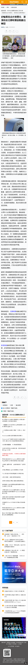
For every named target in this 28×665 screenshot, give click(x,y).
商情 (8, 7)
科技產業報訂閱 (19, 642)
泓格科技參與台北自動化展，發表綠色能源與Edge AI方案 (14, 449)
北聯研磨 (13, 311)
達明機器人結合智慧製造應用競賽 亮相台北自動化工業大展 (13, 485)
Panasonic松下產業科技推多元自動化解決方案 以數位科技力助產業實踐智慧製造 (13, 440)
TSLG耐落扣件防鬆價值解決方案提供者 (13, 473)
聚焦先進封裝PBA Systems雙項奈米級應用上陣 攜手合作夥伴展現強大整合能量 (13, 460)
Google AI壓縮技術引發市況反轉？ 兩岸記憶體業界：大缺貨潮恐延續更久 (14, 540)
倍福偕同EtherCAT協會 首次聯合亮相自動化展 (13, 503)
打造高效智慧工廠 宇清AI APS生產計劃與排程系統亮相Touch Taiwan (15, 601)
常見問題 (14, 644)
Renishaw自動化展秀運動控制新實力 (12, 435)
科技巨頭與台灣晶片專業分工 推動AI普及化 (15, 595)
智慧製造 (5, 405)
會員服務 (13, 642)
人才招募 (19, 644)
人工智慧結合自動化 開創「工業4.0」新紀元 (13, 431)
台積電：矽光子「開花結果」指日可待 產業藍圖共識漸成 (15, 546)
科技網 (2, 7)
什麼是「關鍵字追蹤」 (9, 411)
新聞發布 (9, 642)
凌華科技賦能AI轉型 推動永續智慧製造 (12, 481)
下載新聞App (7, 648)
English (17, 646)
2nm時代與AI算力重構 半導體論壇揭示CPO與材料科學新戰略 (15, 606)
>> (17, 522)
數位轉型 (18, 405)
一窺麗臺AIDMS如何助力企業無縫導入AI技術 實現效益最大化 (14, 425)
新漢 (12, 405)
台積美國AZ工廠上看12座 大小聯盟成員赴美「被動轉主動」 (14, 551)
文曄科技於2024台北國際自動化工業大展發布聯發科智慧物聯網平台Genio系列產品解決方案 (13, 491)
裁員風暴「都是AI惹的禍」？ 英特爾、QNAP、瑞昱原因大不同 (14, 535)
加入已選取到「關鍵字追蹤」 (10, 408)
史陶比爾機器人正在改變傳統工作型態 (12, 470)
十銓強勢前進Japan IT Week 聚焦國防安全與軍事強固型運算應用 (15, 612)
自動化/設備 (14, 7)
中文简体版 (11, 646)
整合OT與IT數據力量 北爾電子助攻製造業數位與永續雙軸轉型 (13, 514)
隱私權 (9, 644)
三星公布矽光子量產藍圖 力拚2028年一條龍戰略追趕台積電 (14, 556)
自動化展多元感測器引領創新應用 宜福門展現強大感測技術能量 (13, 498)
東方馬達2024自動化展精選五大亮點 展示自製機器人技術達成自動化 (13, 420)
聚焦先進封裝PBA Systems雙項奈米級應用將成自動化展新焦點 (13, 508)
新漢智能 (4, 345)
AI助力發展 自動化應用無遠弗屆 (11, 477)
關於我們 (4, 642)
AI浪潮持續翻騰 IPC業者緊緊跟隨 (11, 444)
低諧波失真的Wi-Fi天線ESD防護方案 (14, 591)
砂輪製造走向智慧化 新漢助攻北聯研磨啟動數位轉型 (14, 454)
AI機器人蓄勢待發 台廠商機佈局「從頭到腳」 (14, 465)
